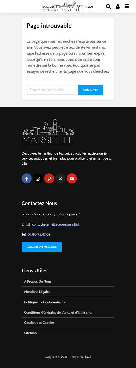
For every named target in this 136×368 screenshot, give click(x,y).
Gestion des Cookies (39, 322)
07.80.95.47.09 (39, 234)
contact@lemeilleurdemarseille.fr (56, 224)
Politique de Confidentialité (44, 302)
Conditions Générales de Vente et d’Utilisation (58, 312)
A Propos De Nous (37, 281)
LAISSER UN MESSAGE (42, 247)
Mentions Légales (37, 291)
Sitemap (30, 333)
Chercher (90, 89)
